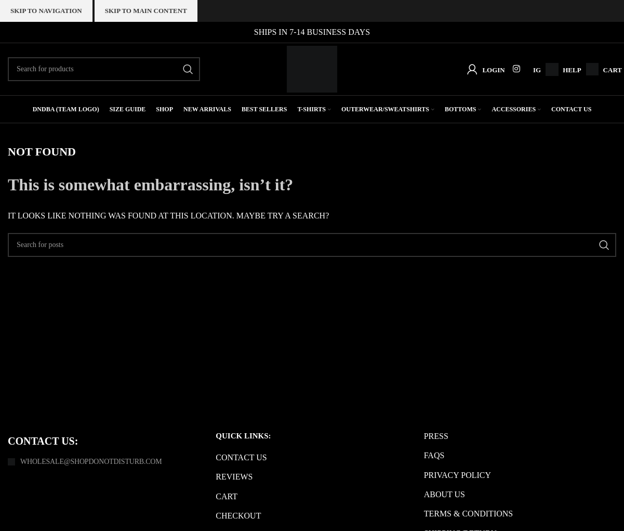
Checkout (238, 515)
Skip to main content (146, 11)
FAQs (434, 455)
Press (436, 436)
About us (444, 494)
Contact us (241, 457)
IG (537, 70)
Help (572, 70)
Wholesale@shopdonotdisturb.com (91, 461)
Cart (612, 70)
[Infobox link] (549, 69)
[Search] (104, 69)
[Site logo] (312, 68)
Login (493, 70)
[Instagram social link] (517, 69)
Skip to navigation (46, 11)
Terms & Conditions (468, 513)
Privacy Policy (457, 474)
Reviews (234, 476)
